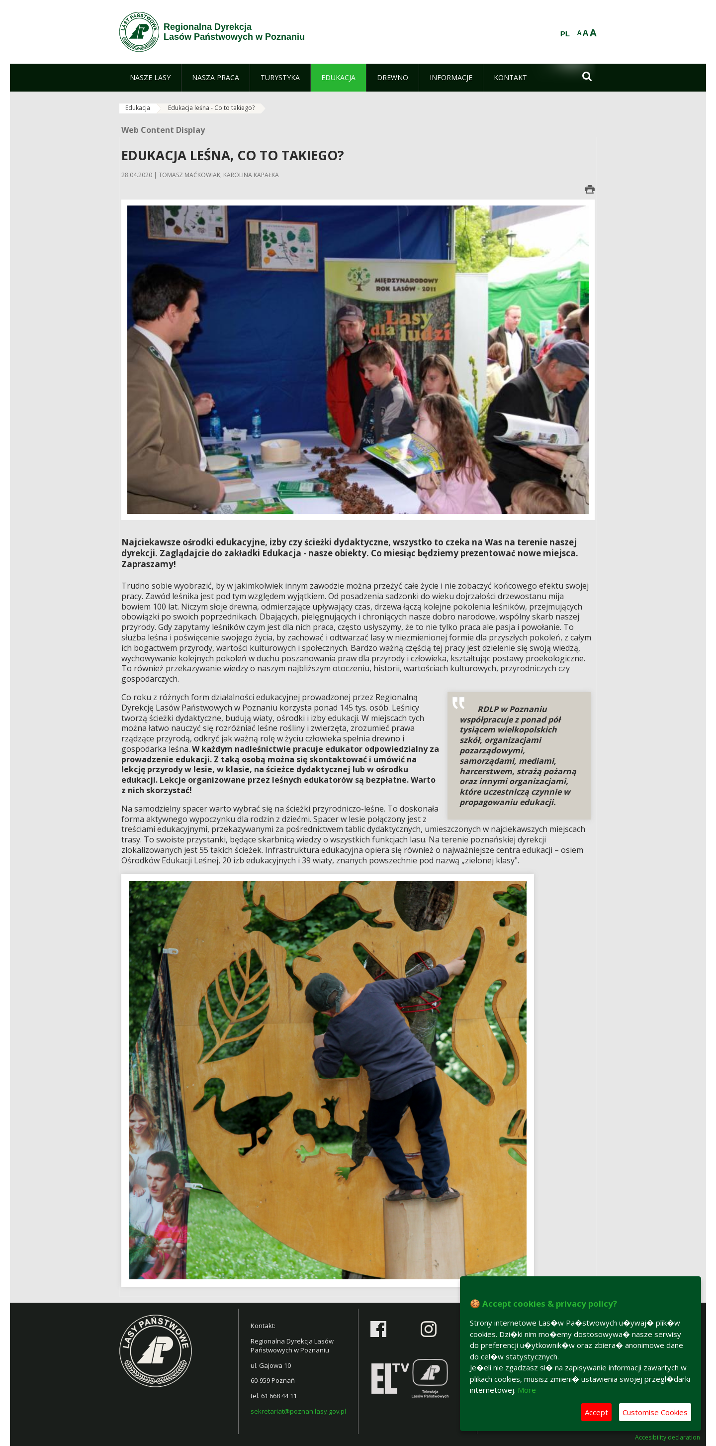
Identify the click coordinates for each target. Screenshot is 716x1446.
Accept (596, 1412)
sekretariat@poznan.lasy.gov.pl (298, 1411)
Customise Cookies (655, 1412)
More (527, 1390)
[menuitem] (150, 78)
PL (565, 34)
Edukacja (137, 107)
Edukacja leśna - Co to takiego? (211, 107)
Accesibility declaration (667, 1437)
